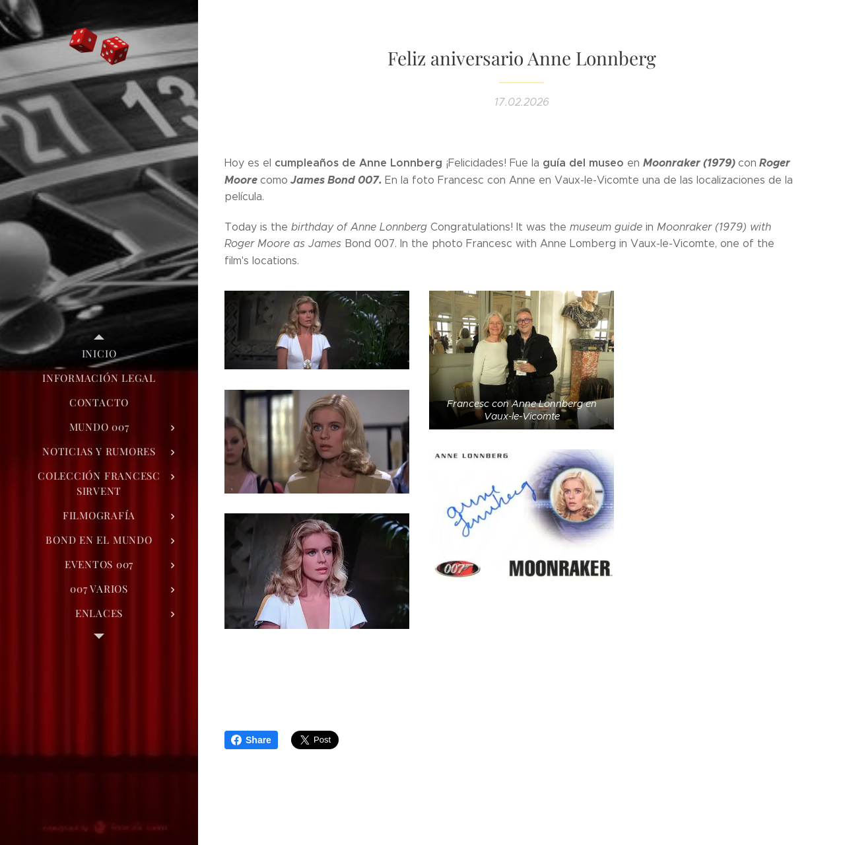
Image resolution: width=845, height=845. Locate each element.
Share (251, 740)
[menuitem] (99, 353)
